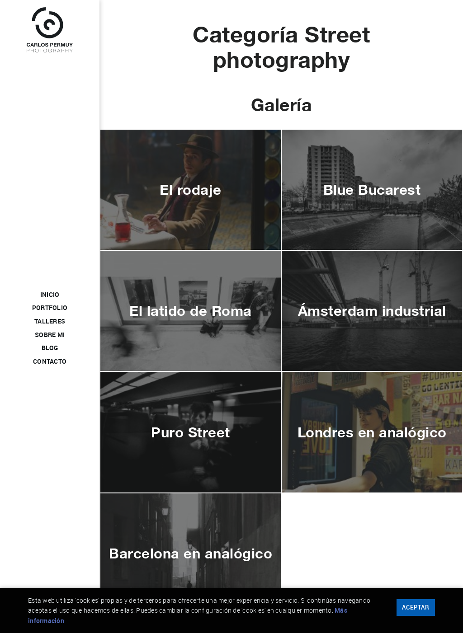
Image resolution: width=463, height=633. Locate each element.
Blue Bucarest (372, 189)
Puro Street (190, 432)
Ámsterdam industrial (372, 310)
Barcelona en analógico (190, 553)
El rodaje (191, 189)
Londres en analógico (372, 432)
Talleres (49, 322)
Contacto (49, 362)
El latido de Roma (190, 310)
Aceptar (416, 607)
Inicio (50, 295)
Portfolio (49, 308)
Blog (50, 348)
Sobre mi (50, 335)
